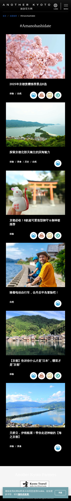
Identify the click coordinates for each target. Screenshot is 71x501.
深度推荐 (13, 16)
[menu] (57, 6)
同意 (60, 493)
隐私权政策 (23, 494)
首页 (4, 16)
